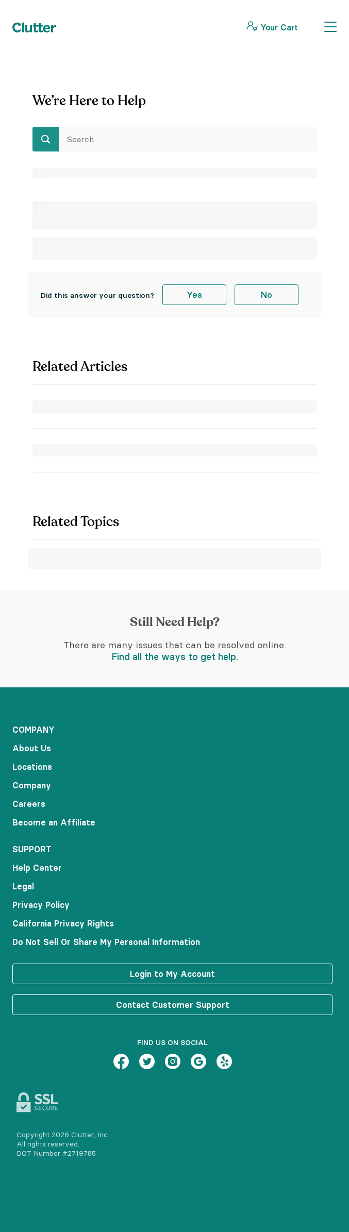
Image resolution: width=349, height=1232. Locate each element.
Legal (23, 886)
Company (31, 785)
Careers (28, 804)
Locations (32, 767)
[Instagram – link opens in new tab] (172, 1062)
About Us (31, 748)
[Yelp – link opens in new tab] (224, 1062)
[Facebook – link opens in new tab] (121, 1062)
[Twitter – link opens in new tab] (147, 1062)
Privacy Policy (41, 905)
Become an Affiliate (53, 822)
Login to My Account (172, 974)
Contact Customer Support (172, 1005)
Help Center (37, 868)
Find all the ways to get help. (174, 657)
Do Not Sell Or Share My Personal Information (106, 942)
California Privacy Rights (63, 923)
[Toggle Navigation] (330, 27)
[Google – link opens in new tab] (198, 1062)
